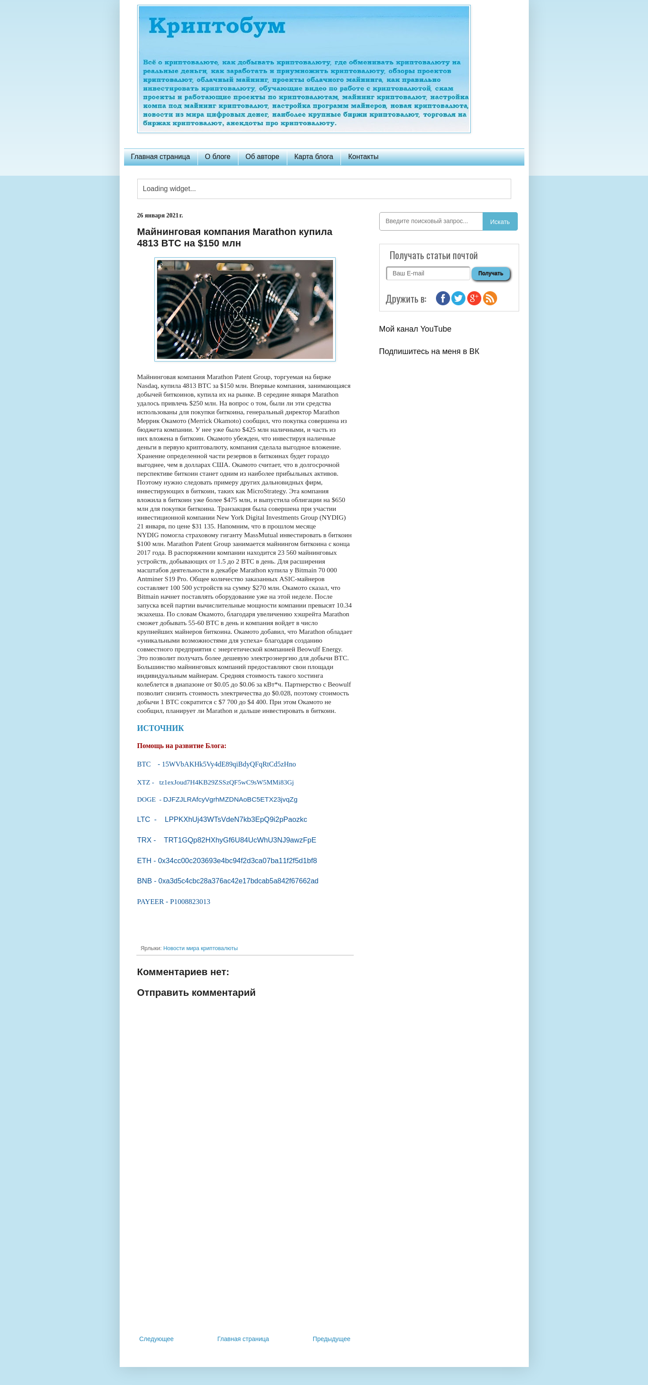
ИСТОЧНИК (160, 728)
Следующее (156, 1338)
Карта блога (313, 156)
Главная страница (160, 156)
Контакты (363, 156)
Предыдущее (332, 1338)
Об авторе (262, 156)
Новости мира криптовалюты (200, 948)
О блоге (218, 156)
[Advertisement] (245, 1261)
